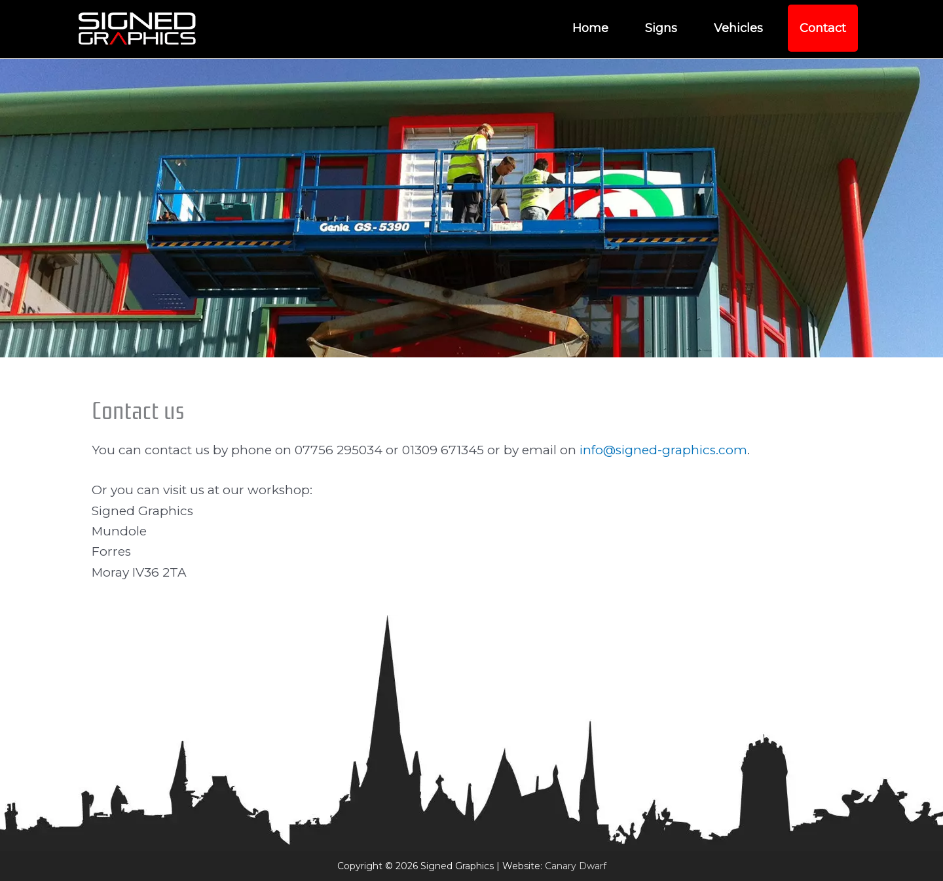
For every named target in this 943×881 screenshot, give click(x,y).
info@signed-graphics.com (663, 450)
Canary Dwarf (575, 866)
